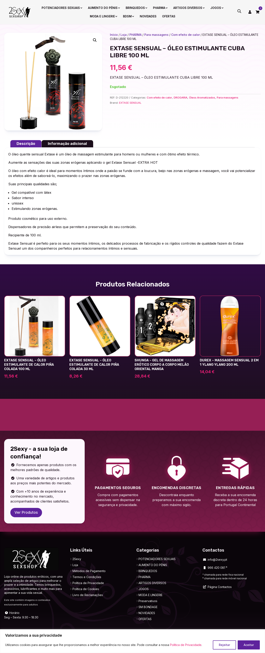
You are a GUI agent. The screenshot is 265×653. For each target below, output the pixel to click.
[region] (132, 641)
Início (114, 34)
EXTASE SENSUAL (130, 102)
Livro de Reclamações (87, 595)
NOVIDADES (148, 16)
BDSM (127, 16)
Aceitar (249, 645)
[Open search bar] (239, 11)
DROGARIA (180, 97)
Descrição (26, 143)
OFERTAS (168, 16)
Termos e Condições (86, 577)
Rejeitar (224, 645)
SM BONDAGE (148, 607)
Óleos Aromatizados (202, 97)
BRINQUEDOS (135, 8)
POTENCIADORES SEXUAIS (61, 8)
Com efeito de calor (185, 34)
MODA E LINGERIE (102, 16)
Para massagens (156, 34)
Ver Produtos (26, 512)
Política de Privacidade (185, 645)
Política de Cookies (85, 589)
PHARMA (159, 8)
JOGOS (215, 8)
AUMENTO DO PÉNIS (103, 8)
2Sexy (76, 559)
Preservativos (148, 601)
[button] (95, 40)
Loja (123, 34)
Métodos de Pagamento (89, 571)
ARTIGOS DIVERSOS (187, 8)
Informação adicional (67, 143)
